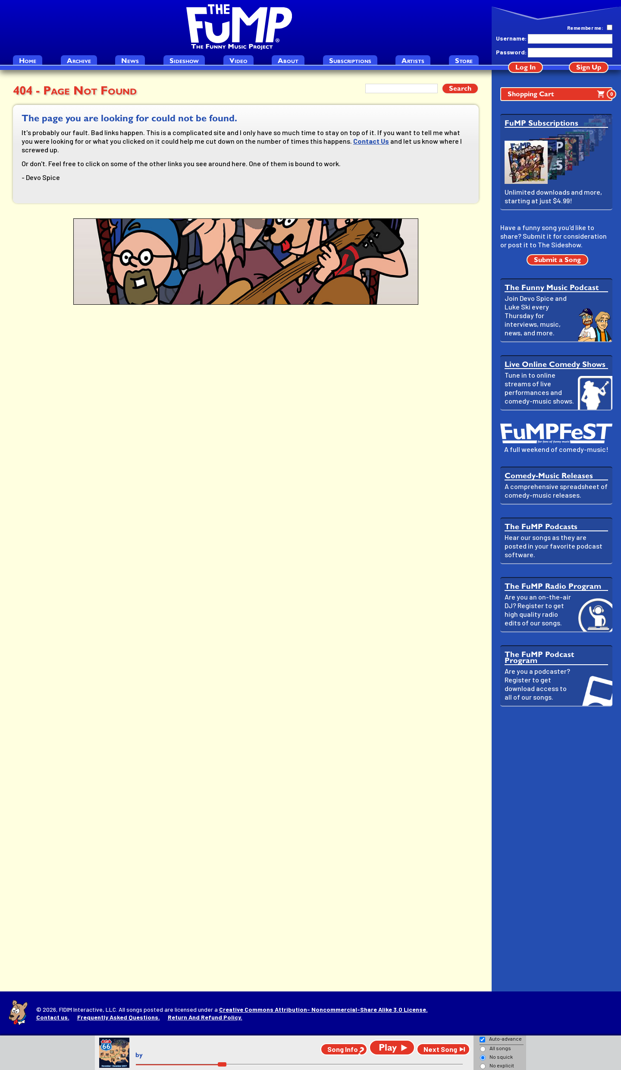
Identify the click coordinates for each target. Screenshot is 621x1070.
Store (464, 61)
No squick (501, 1057)
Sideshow (184, 61)
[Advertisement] (556, 849)
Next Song (440, 1049)
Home (27, 61)
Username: (511, 38)
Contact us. (52, 1017)
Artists (412, 61)
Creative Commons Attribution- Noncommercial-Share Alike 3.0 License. (323, 1009)
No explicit (501, 1065)
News (130, 61)
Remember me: (585, 28)
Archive (79, 61)
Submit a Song (557, 260)
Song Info (342, 1049)
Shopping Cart (560, 94)
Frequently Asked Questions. (118, 1017)
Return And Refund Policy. (205, 1017)
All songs (500, 1048)
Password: (511, 52)
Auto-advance (505, 1038)
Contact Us (371, 141)
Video (238, 61)
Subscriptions (350, 61)
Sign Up (588, 67)
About (288, 61)
